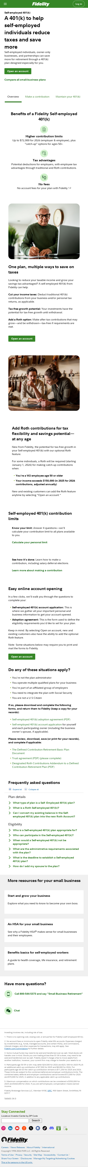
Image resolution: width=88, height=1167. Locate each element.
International (48, 1147)
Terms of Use (7, 1154)
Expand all (17, 789)
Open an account (18, 71)
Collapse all (34, 789)
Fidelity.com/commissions (16, 1048)
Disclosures (26, 1158)
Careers (5, 1147)
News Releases (18, 1147)
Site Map (38, 1154)
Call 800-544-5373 (25, 993)
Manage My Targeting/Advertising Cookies (54, 1158)
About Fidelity (33, 1147)
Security (28, 1154)
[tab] (13, 97)
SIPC (50, 1090)
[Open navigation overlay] (5, 4)
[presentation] (13, 97)
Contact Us (63, 1154)
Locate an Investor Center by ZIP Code (19, 1115)
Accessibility (50, 1154)
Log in (79, 3)
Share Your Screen (10, 1158)
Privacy (19, 1154)
